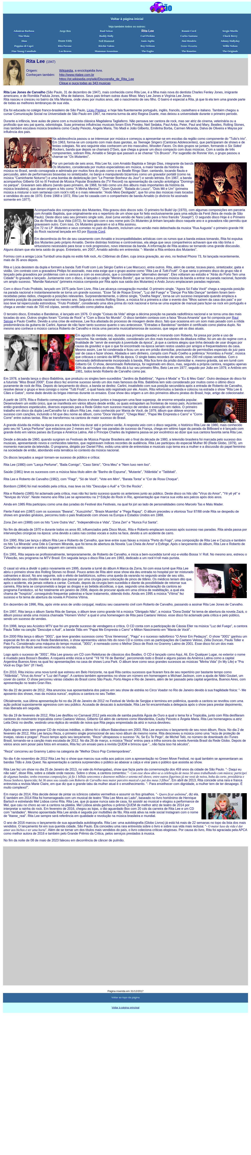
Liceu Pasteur (96, 110)
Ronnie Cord (96, 231)
